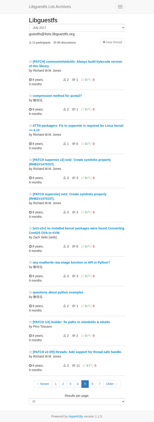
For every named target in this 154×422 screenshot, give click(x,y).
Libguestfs (43, 20)
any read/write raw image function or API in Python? (69, 262)
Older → (112, 384)
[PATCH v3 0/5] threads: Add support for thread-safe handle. (75, 352)
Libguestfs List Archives (50, 6)
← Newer (42, 384)
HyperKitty (76, 416)
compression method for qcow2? (55, 96)
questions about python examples (56, 292)
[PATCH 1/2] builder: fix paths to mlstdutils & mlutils (69, 322)
